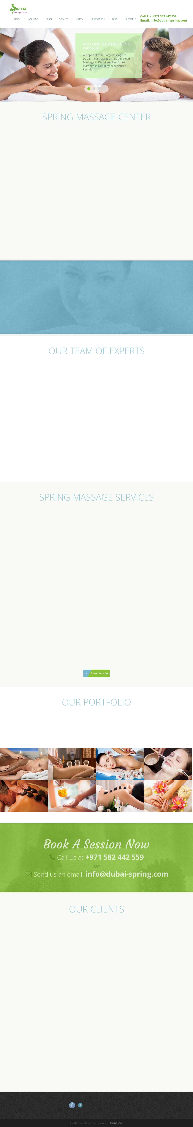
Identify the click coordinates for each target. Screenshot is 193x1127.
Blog (114, 18)
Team (49, 18)
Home (17, 18)
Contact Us (130, 18)
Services (63, 18)
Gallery (79, 18)
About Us (33, 18)
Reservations (98, 18)
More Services (98, 673)
